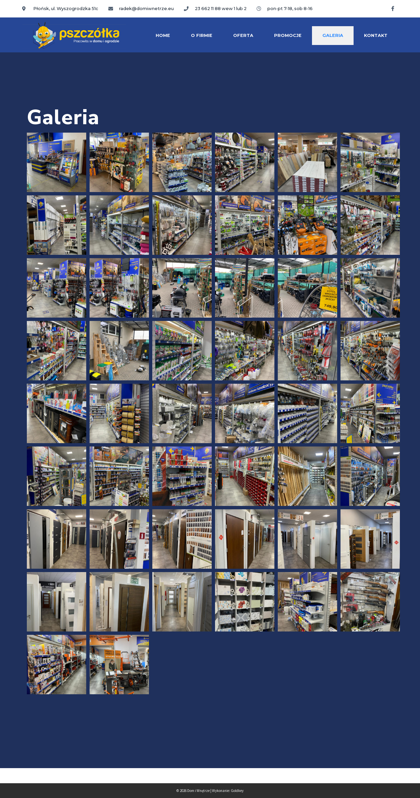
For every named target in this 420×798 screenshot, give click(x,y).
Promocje (288, 35)
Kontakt (375, 35)
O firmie (201, 35)
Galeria (332, 35)
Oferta (243, 35)
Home (163, 35)
